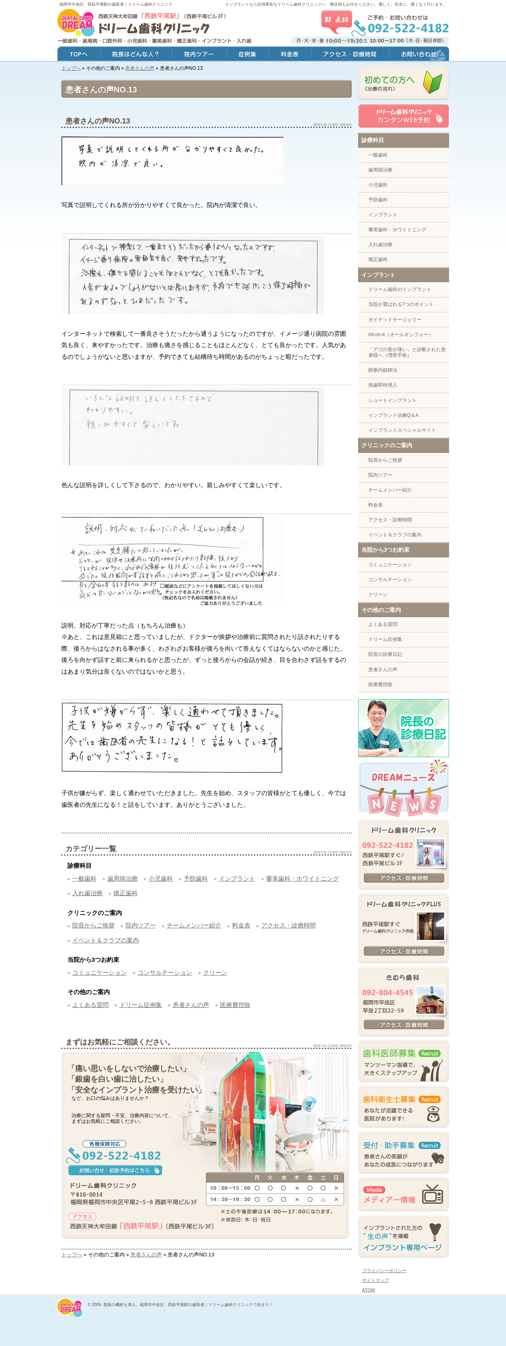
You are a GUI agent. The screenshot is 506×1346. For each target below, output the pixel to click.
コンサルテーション (165, 972)
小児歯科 (161, 878)
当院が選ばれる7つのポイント (401, 304)
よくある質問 (90, 1004)
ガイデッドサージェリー (395, 319)
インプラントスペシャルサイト (402, 430)
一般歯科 (84, 878)
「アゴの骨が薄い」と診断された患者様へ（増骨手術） (407, 352)
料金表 (241, 925)
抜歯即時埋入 (382, 385)
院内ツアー (141, 925)
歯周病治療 (122, 878)
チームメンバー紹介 (194, 925)
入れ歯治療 (87, 893)
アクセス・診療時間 (288, 925)
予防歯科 (196, 878)
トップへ (71, 68)
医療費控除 (235, 1004)
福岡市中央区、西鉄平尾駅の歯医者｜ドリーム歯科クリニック (115, 4)
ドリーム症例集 (141, 1004)
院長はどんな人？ (136, 54)
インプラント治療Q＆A (393, 415)
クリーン (215, 972)
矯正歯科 (125, 893)
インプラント (237, 878)
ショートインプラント (392, 400)
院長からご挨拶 (93, 925)
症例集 (247, 54)
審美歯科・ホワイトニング (302, 878)
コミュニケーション (99, 972)
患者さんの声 (139, 68)
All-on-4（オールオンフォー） (400, 334)
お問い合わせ (419, 54)
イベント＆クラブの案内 (105, 940)
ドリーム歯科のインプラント (399, 289)
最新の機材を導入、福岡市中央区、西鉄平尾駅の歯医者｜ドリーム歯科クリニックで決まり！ (188, 1304)
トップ (78, 54)
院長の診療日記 (385, 654)
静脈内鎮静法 (382, 370)
